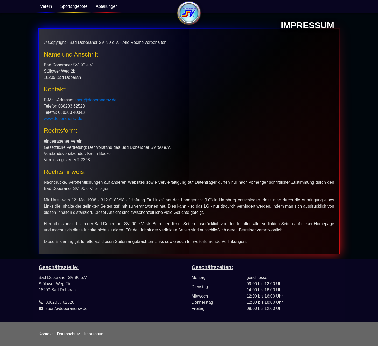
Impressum (94, 334)
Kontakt (46, 334)
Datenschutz (68, 334)
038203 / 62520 (59, 302)
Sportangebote (73, 6)
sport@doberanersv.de (95, 100)
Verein (46, 6)
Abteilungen (107, 6)
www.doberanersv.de (63, 118)
